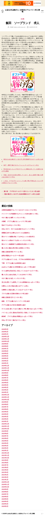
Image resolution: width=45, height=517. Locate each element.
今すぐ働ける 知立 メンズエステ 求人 (13, 278)
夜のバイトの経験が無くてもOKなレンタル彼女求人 (18, 236)
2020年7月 (5, 494)
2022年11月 (5, 426)
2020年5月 (5, 499)
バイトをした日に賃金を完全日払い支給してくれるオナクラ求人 (22, 312)
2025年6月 (5, 351)
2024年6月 (5, 380)
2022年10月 (5, 429)
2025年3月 (5, 358)
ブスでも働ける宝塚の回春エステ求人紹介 (15, 293)
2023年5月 (5, 412)
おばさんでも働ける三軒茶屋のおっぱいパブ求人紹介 (19, 267)
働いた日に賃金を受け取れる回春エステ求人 (16, 248)
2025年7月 (5, 348)
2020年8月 (5, 492)
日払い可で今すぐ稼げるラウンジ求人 (14, 320)
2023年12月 (5, 395)
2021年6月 (5, 467)
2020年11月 (5, 484)
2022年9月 (5, 431)
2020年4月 (5, 501)
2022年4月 (5, 443)
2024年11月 (5, 368)
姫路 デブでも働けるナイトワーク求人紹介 (16, 301)
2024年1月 (5, 392)
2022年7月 (5, 436)
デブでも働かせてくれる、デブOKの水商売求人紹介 (18, 259)
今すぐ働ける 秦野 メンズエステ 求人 (13, 217)
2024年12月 (5, 365)
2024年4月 (5, 385)
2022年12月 (5, 424)
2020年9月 (5, 489)
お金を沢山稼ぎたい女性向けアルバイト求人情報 (22, 10)
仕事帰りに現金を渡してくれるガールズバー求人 (17, 290)
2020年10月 (5, 487)
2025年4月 (5, 356)
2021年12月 (5, 453)
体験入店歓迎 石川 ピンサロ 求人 (12, 297)
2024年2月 (5, 390)
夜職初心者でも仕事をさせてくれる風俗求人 (16, 233)
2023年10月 (5, 399)
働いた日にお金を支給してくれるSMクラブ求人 (17, 274)
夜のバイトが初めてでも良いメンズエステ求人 (16, 240)
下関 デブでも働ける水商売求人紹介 (14, 263)
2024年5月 (5, 382)
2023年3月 (5, 416)
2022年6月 (5, 438)
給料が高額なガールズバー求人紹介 (13, 255)
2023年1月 (5, 421)
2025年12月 (5, 336)
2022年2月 (5, 448)
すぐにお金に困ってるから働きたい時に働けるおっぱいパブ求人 (22, 309)
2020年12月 (5, 482)
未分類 (22, 18)
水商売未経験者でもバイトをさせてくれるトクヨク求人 (19, 210)
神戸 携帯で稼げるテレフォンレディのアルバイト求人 (21, 165)
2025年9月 (5, 344)
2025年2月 (5, 361)
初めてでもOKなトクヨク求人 (11, 225)
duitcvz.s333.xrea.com (19, 27)
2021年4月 (5, 472)
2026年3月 (5, 329)
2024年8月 (5, 375)
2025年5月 (5, 353)
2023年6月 (5, 409)
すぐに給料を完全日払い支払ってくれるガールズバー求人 (20, 271)
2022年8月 (5, 433)
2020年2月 (5, 506)
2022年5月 (5, 441)
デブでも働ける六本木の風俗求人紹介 (14, 305)
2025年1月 (5, 363)
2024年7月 (5, 378)
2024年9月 (5, 373)
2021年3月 (5, 475)
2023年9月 (5, 402)
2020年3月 (5, 504)
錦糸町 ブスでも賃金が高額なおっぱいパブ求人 (17, 316)
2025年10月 (5, 341)
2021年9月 (5, 460)
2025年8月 (5, 346)
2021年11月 (5, 455)
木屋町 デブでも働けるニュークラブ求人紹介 (16, 221)
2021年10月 (5, 458)
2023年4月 (5, 414)
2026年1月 (5, 334)
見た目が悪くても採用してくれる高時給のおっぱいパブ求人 (21, 282)
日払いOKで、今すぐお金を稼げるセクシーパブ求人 (18, 229)
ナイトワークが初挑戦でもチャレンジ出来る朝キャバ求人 (20, 214)
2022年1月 (5, 450)
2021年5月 (5, 470)
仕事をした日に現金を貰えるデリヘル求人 (15, 286)
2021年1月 (5, 479)
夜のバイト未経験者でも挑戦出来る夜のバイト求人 (18, 244)
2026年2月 (5, 332)
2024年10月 (5, 370)
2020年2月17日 (33, 27)
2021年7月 (5, 465)
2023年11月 (5, 397)
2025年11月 (5, 339)
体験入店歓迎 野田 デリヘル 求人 (12, 252)
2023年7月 (5, 407)
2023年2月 (5, 419)
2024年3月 (5, 387)
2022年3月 (5, 446)
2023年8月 (5, 404)
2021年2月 (5, 477)
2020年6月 (5, 496)
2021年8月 (5, 462)
